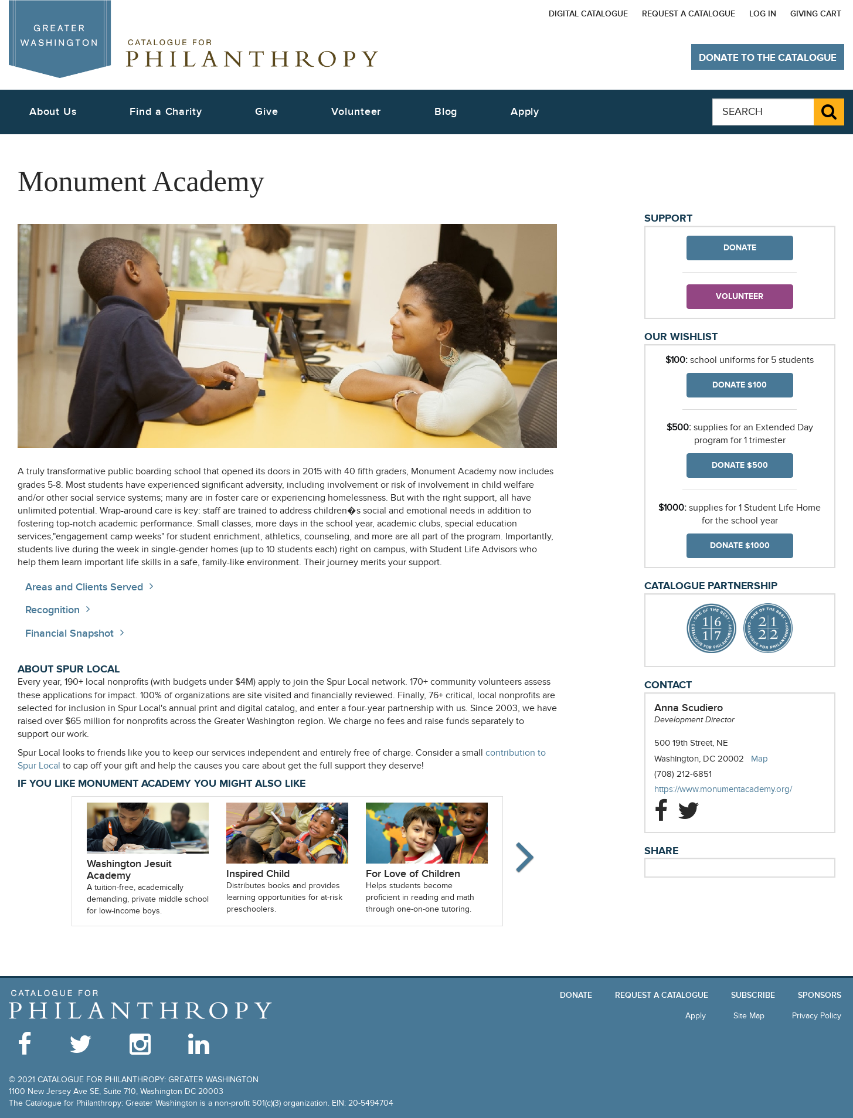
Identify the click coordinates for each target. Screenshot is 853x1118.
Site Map (748, 1016)
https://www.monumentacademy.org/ (734, 789)
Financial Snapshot (69, 633)
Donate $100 (739, 385)
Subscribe (753, 995)
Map (759, 758)
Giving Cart (815, 14)
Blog (446, 112)
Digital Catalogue (588, 14)
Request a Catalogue (688, 14)
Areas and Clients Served (84, 587)
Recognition (52, 610)
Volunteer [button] (356, 112)
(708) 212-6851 (683, 774)
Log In (762, 14)
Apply (525, 112)
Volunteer (739, 296)
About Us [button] (53, 112)
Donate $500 (740, 465)
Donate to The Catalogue (768, 58)
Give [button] (266, 112)
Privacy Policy (816, 1016)
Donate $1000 (740, 545)
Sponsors (819, 995)
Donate (739, 248)
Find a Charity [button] (166, 112)
